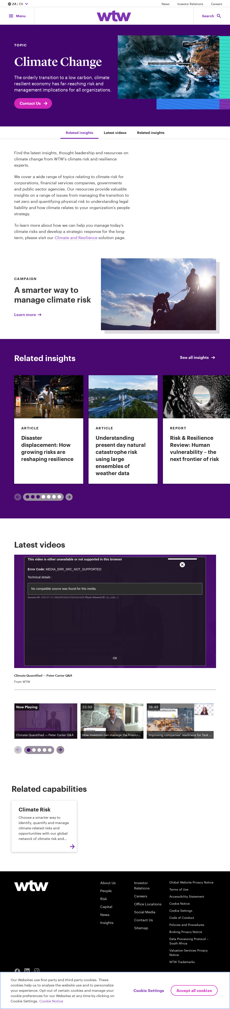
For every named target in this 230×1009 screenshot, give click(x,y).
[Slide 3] (39, 759)
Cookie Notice (179, 903)
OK (115, 667)
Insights (107, 922)
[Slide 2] (34, 759)
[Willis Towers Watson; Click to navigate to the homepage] (114, 16)
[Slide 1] (29, 759)
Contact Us (34, 103)
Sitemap (141, 928)
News (166, 4)
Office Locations (148, 904)
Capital (106, 906)
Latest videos (115, 132)
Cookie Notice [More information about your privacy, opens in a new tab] (51, 1001)
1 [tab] (31, 497)
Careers (216, 4)
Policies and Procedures (186, 925)
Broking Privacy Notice (185, 932)
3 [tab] (57, 497)
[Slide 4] (45, 759)
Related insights (79, 132)
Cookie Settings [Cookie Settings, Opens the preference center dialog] (148, 990)
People (106, 891)
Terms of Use (178, 889)
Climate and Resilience (76, 237)
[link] (48, 429)
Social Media (144, 912)
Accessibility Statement (186, 896)
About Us (108, 883)
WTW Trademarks (182, 962)
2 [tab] (47, 497)
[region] (115, 990)
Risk (103, 899)
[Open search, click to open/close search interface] (212, 16)
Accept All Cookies (194, 990)
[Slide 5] (50, 759)
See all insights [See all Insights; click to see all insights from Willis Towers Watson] (198, 357)
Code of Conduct (181, 918)
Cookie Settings (180, 910)
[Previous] (17, 497)
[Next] (69, 497)
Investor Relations (190, 4)
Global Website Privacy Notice (191, 882)
